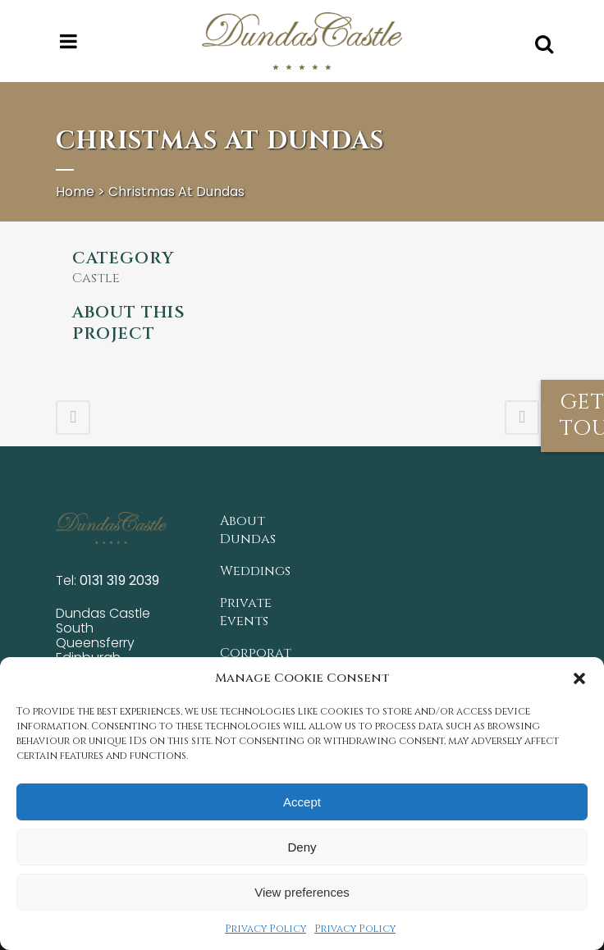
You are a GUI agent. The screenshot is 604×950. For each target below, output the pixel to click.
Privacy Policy (265, 928)
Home (75, 191)
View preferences (302, 892)
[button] (579, 678)
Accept (302, 802)
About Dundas (248, 530)
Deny (301, 847)
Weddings (255, 571)
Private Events (246, 612)
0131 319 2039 (119, 580)
